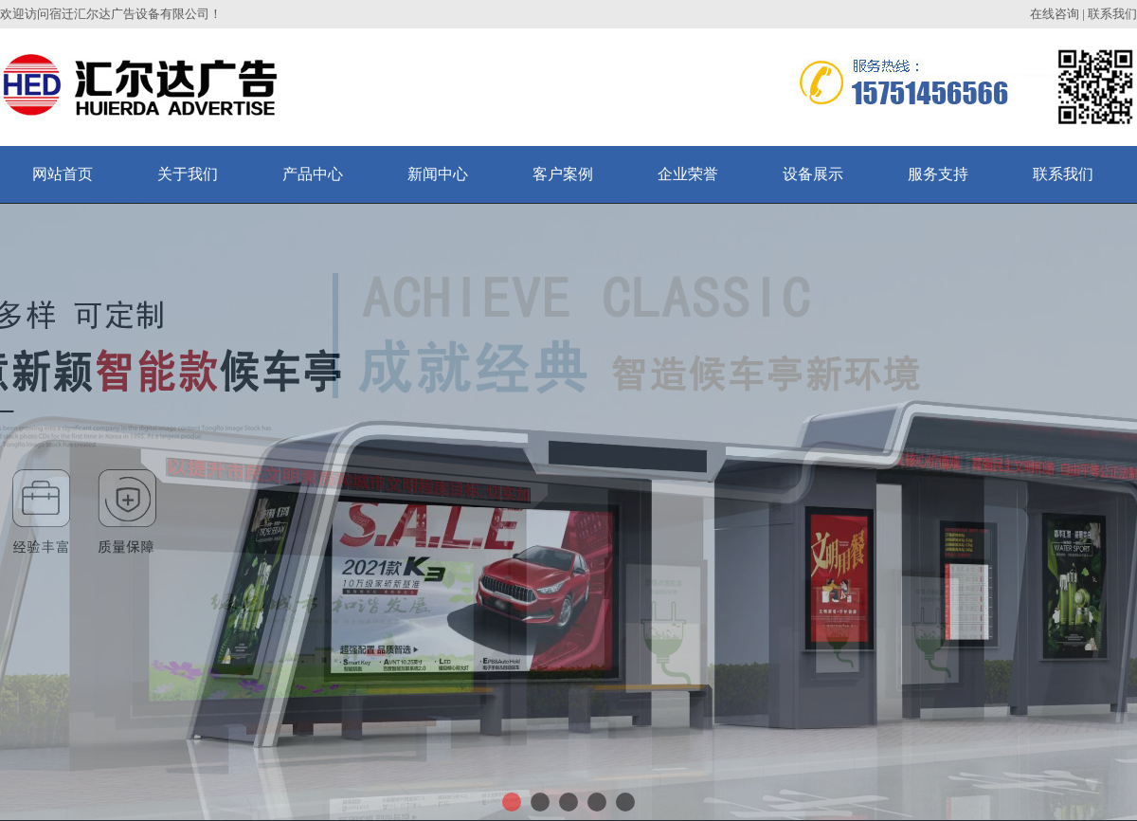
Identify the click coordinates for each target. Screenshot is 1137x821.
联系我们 (1112, 14)
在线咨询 (1054, 14)
